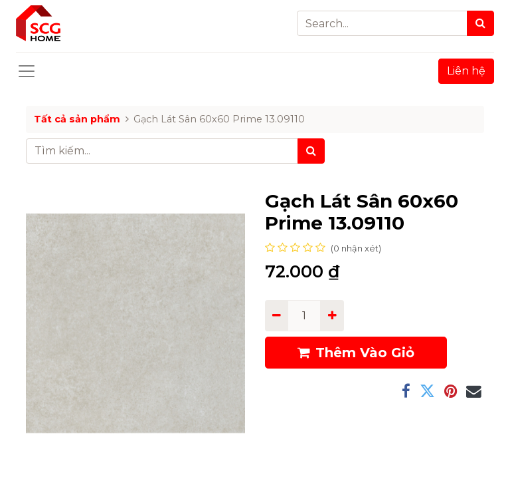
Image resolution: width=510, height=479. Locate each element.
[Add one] (331, 315)
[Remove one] (276, 315)
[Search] (480, 23)
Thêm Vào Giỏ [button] (356, 353)
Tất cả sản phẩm (77, 119)
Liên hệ (466, 71)
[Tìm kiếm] (311, 151)
